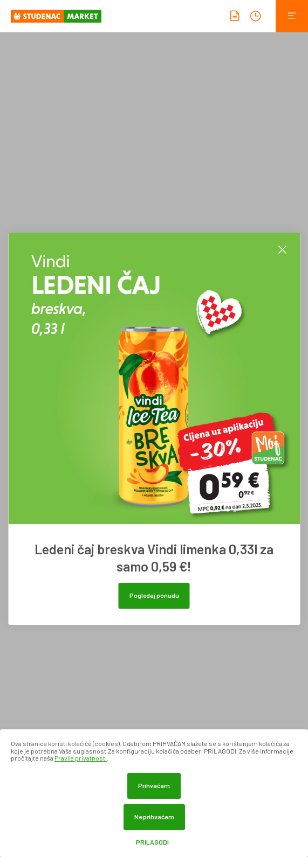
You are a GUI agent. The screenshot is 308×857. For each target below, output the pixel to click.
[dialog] (154, 793)
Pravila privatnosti (80, 758)
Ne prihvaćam (154, 816)
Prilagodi (152, 842)
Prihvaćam (154, 785)
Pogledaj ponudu (154, 595)
